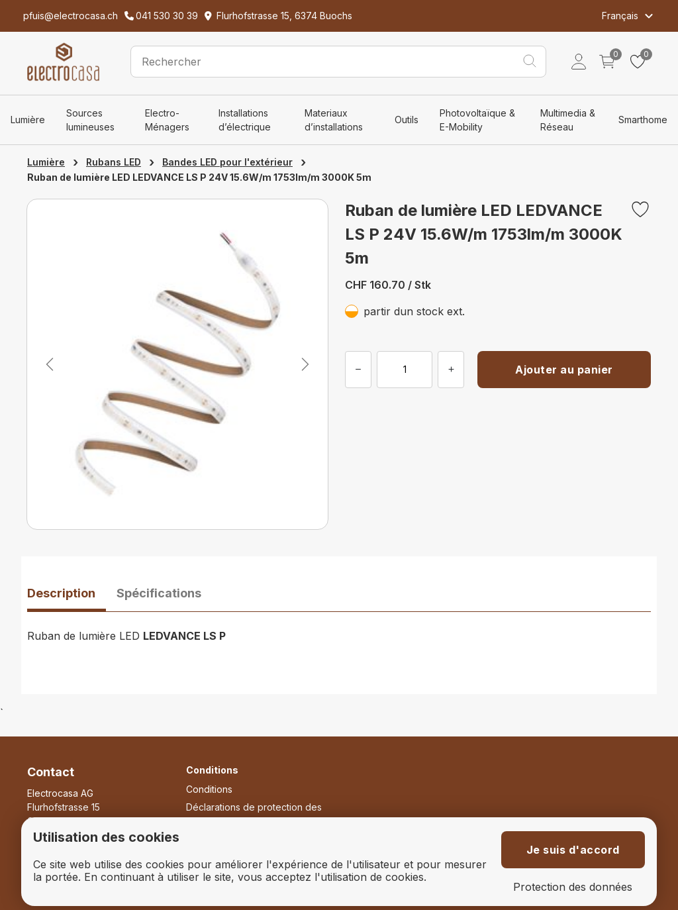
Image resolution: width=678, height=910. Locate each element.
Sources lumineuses (90, 119)
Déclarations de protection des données (254, 814)
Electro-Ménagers (167, 119)
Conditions (209, 789)
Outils (406, 119)
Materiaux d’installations (334, 119)
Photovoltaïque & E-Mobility (477, 119)
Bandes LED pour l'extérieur (227, 162)
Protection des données (572, 887)
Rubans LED (113, 162)
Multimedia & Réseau (567, 119)
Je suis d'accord (573, 849)
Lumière (28, 119)
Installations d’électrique (244, 119)
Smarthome (642, 119)
